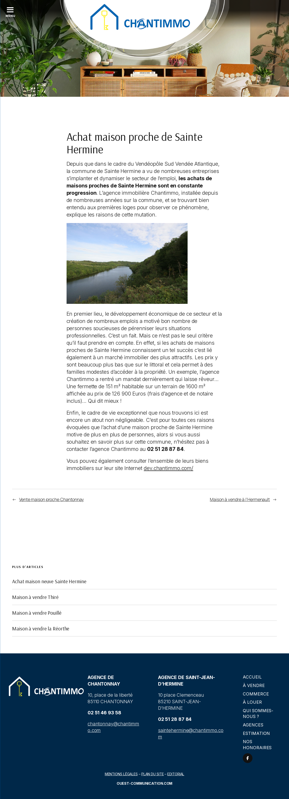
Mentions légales (121, 774)
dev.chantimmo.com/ (168, 468)
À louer (252, 702)
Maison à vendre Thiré (35, 597)
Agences (253, 724)
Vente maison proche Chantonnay (51, 499)
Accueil (252, 677)
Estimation (256, 733)
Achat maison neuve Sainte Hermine (49, 581)
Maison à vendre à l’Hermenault (240, 499)
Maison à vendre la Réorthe (40, 628)
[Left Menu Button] (10, 12)
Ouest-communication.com (145, 783)
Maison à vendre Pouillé (36, 613)
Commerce (256, 693)
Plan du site (152, 774)
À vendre (254, 685)
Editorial (175, 774)
